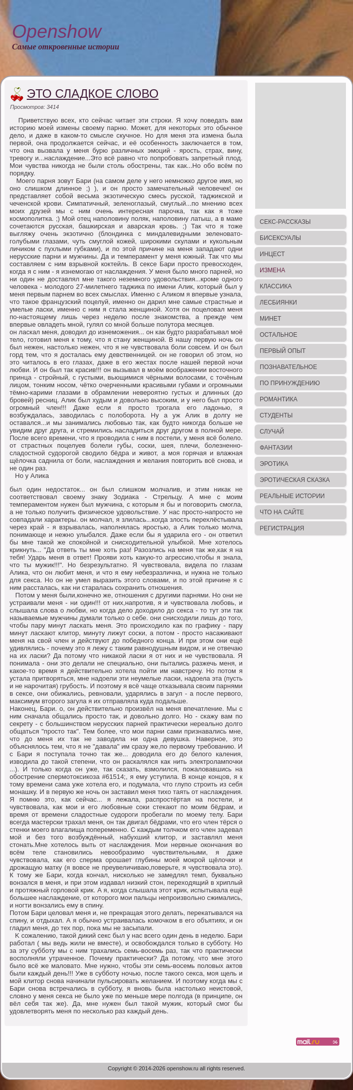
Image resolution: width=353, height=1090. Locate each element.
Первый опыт (283, 350)
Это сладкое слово (92, 93)
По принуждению (290, 383)
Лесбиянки (278, 302)
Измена (272, 270)
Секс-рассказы (285, 221)
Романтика (279, 399)
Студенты (276, 415)
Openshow (56, 31)
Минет (270, 318)
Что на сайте (282, 512)
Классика (276, 286)
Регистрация (282, 528)
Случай (272, 431)
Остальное (279, 334)
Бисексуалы (280, 237)
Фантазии (276, 447)
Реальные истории (292, 496)
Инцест (272, 254)
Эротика (274, 463)
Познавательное (288, 367)
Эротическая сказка (295, 479)
